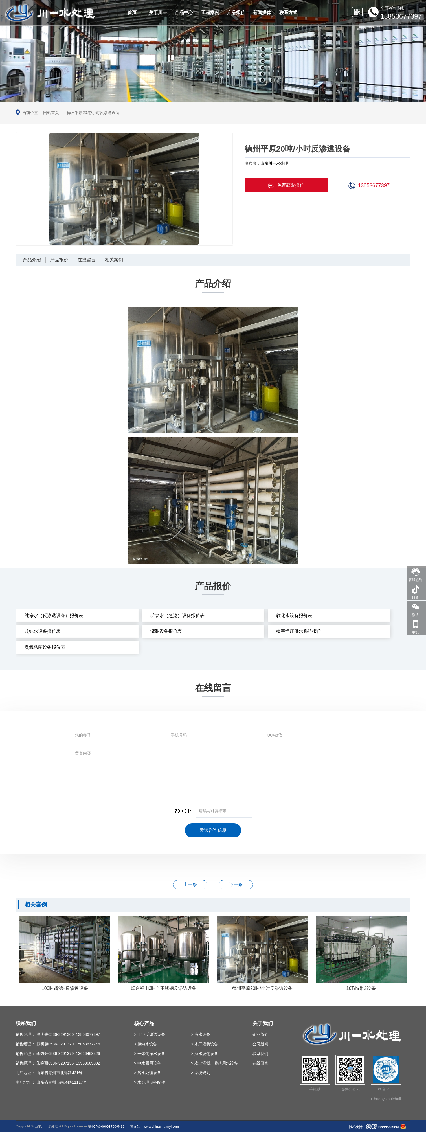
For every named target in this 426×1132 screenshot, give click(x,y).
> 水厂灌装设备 (204, 1044)
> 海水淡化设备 (204, 1053)
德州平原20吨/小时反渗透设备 (93, 112)
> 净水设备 (200, 1034)
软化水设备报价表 (294, 615)
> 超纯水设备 (145, 1044)
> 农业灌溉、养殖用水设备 (214, 1063)
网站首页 (51, 112)
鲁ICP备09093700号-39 (107, 1127)
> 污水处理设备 (147, 1072)
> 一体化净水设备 (149, 1053)
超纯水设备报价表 (43, 631)
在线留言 (87, 259)
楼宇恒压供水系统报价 (298, 631)
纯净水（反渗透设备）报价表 (54, 615)
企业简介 (260, 1034)
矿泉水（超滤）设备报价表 (177, 615)
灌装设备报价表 (166, 631)
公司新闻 (260, 1044)
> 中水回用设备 (147, 1063)
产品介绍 (32, 259)
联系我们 (260, 1053)
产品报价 (59, 259)
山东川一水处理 (274, 163)
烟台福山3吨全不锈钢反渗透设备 (236, 884)
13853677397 (369, 185)
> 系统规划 (200, 1072)
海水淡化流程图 (190, 884)
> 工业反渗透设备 (149, 1034)
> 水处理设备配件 (149, 1082)
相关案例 (114, 259)
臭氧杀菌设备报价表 (45, 647)
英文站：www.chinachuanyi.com (154, 1127)
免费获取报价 (286, 185)
